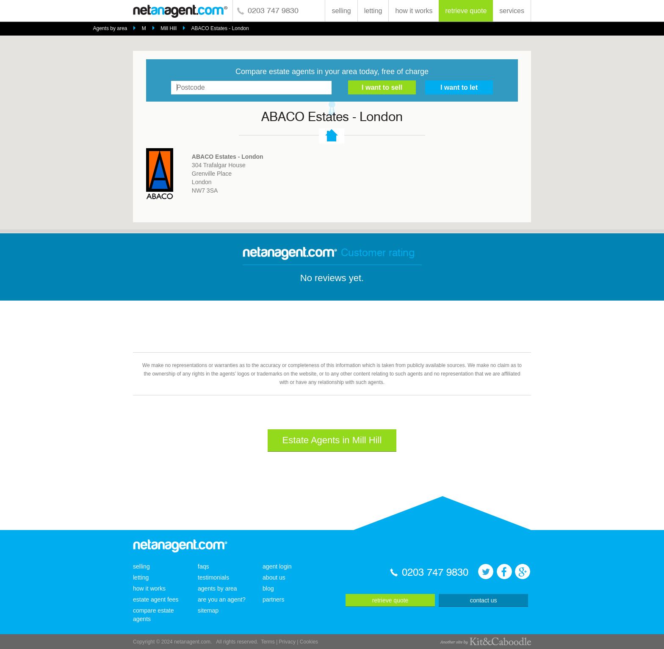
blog (268, 588)
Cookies (309, 642)
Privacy (287, 642)
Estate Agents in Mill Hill (332, 440)
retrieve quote (466, 10)
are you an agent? (222, 599)
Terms (268, 642)
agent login (277, 566)
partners (273, 599)
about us (274, 577)
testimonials (213, 577)
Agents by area (110, 28)
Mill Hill (168, 28)
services (511, 10)
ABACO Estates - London (220, 28)
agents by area (217, 588)
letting (373, 10)
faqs (203, 566)
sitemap (208, 610)
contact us (483, 600)
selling (341, 10)
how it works (413, 10)
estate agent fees (155, 599)
